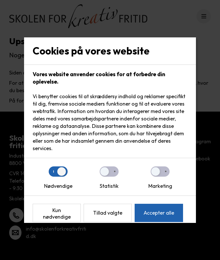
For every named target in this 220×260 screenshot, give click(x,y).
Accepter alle (159, 212)
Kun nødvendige (57, 213)
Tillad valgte (107, 212)
